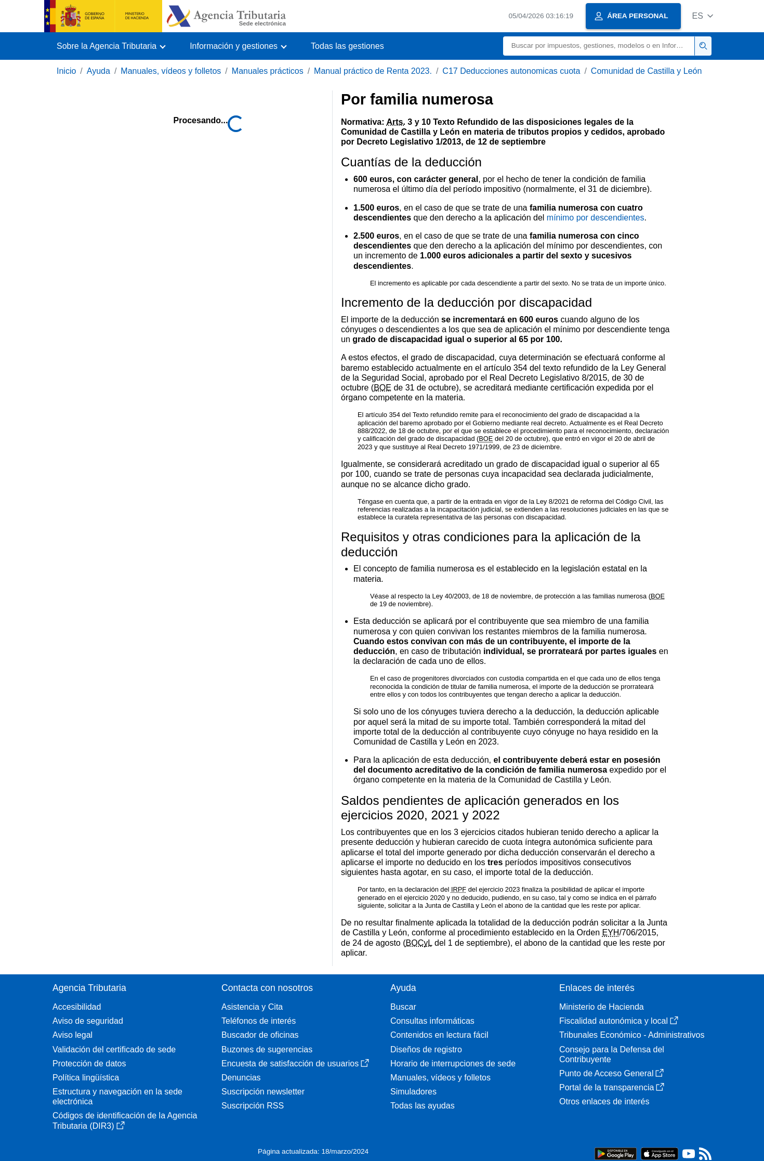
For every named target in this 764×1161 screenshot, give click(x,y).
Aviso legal (72, 1034)
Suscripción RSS (252, 1105)
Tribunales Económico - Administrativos (632, 1034)
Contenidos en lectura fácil (439, 1034)
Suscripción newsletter (263, 1091)
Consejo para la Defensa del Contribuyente (611, 1054)
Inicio (66, 71)
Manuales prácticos (268, 71)
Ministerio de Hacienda (601, 1006)
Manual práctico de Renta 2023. (373, 71)
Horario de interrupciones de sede (453, 1063)
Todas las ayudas (422, 1105)
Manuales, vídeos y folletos (171, 71)
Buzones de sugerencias (266, 1049)
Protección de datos (89, 1063)
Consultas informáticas (432, 1020)
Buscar (403, 1006)
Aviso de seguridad (87, 1020)
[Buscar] (599, 46)
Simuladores (413, 1091)
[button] (702, 16)
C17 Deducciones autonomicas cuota (511, 71)
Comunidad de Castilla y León (646, 71)
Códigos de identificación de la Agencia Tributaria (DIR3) (124, 1120)
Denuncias (241, 1077)
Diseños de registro (426, 1049)
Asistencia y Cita (252, 1006)
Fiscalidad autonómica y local (618, 1020)
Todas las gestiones (347, 46)
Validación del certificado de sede (114, 1049)
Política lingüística (85, 1077)
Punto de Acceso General (611, 1073)
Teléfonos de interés (258, 1020)
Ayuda (98, 71)
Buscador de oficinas (260, 1034)
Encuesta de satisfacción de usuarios (295, 1063)
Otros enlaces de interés (604, 1101)
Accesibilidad (76, 1006)
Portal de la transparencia (611, 1087)
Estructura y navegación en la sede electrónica (117, 1096)
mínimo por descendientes (595, 217)
